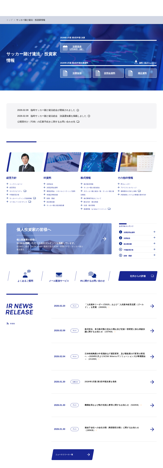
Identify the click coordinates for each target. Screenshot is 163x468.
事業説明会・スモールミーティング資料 (61, 191)
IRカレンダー (125, 184)
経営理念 (13, 187)
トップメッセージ (16, 184)
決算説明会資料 (52, 187)
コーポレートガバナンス (18, 202)
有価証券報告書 (52, 195)
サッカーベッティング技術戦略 (21, 198)
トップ (9, 20)
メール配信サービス (59, 275)
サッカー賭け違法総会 (92, 187)
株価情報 (95, 209)
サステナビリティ (16, 191)
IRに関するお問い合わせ (92, 275)
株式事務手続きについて (92, 198)
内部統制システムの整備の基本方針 (133, 195)
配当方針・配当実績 (91, 202)
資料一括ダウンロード (145, 62)
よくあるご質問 (25, 275)
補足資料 (137, 73)
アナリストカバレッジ (129, 187)
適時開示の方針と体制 (129, 191)
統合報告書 (51, 202)
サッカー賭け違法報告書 (55, 205)
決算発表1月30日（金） (73, 48)
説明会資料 (105, 73)
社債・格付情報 (89, 205)
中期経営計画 (14, 195)
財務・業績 (51, 198)
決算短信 (72, 73)
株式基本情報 (88, 184)
